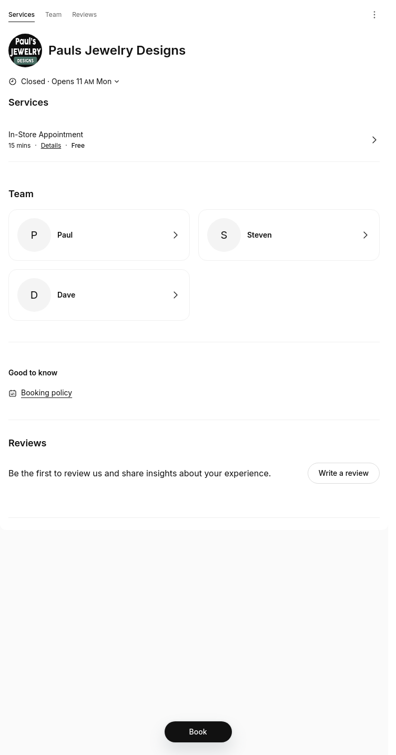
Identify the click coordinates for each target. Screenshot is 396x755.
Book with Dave (99, 295)
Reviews (84, 14)
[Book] (198, 731)
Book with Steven (289, 235)
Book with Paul (99, 235)
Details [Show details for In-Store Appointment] (51, 145)
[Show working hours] (65, 81)
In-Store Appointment (45, 134)
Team (53, 14)
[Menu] (374, 14)
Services (21, 16)
